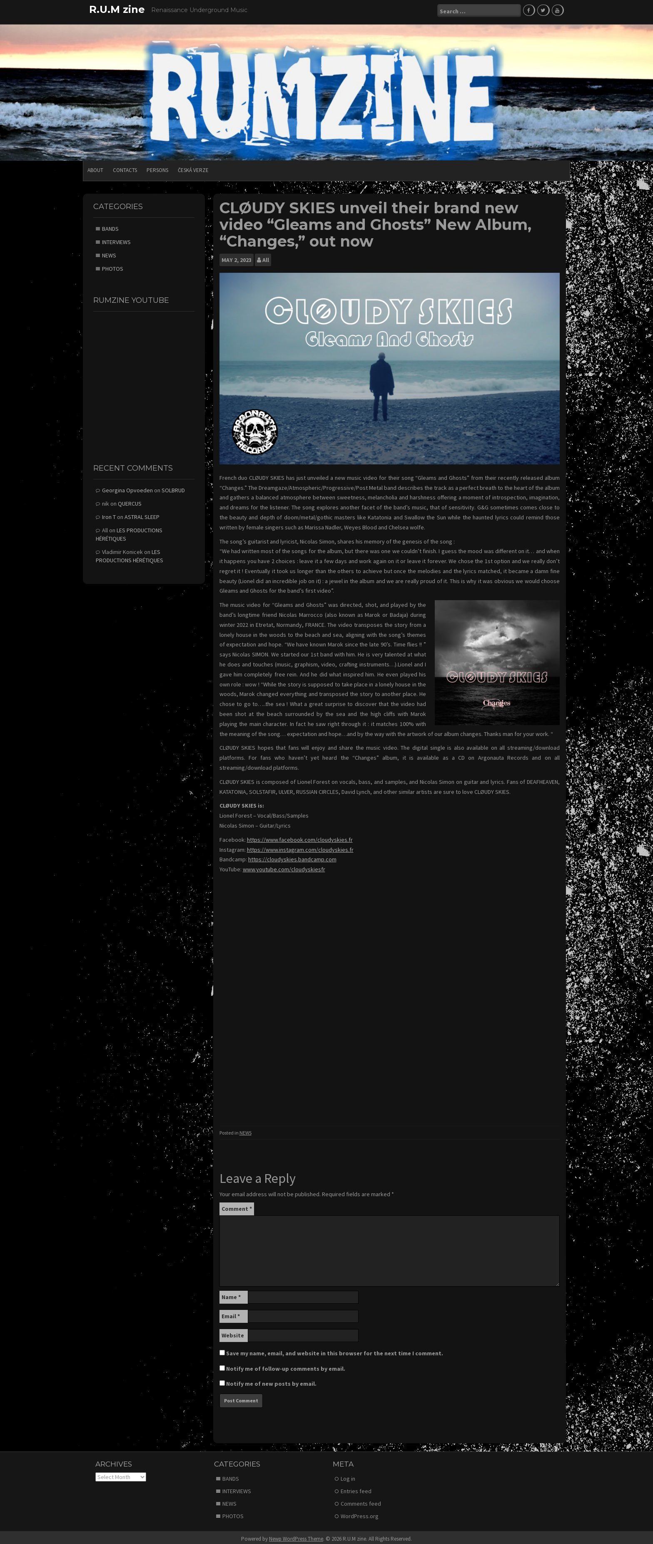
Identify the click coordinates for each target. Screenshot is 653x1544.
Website (233, 1332)
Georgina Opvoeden (127, 487)
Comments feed (361, 1500)
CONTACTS (125, 167)
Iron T (109, 514)
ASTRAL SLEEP (142, 514)
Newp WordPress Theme (296, 1535)
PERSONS (157, 167)
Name (231, 1294)
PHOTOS (112, 265)
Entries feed (356, 1488)
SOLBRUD (173, 487)
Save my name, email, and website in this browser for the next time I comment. (334, 1350)
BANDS (110, 225)
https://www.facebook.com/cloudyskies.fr (300, 837)
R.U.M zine (117, 9)
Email (231, 1313)
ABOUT (95, 167)
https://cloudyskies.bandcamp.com (292, 856)
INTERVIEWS (116, 239)
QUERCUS (130, 500)
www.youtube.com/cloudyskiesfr (284, 866)
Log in (348, 1475)
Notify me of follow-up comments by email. (285, 1365)
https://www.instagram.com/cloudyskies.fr (300, 847)
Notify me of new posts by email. (271, 1380)
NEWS (245, 1130)
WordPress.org (360, 1513)
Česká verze (193, 167)
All (265, 257)
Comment (237, 1206)
